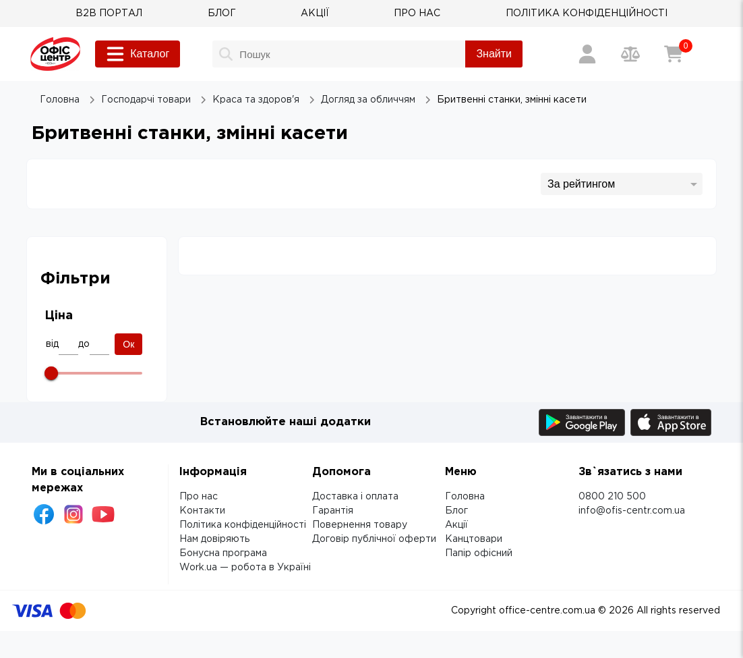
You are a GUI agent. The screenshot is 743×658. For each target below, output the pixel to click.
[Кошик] (673, 53)
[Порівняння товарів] (630, 53)
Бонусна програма (223, 553)
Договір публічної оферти (374, 539)
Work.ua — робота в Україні (245, 568)
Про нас (198, 497)
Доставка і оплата (355, 497)
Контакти (202, 511)
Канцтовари (473, 539)
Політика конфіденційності (242, 525)
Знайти (494, 53)
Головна (465, 497)
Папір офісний (478, 553)
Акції (456, 525)
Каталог (137, 54)
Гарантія (332, 511)
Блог (456, 511)
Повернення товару (359, 525)
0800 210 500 (612, 497)
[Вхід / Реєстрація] (587, 53)
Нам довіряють (214, 539)
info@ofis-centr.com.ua (631, 511)
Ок (128, 344)
